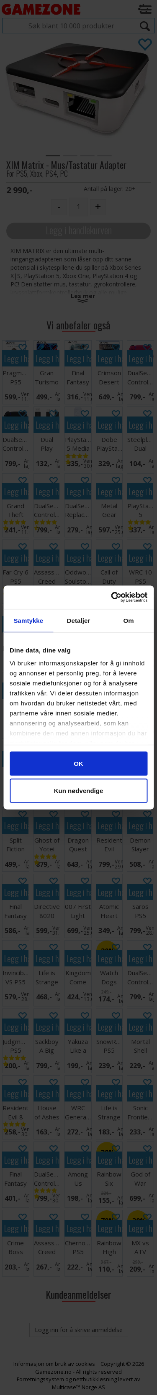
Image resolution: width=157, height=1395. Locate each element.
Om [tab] (129, 620)
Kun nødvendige (78, 790)
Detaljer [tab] (78, 620)
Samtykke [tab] (28, 620)
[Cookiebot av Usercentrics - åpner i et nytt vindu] (111, 597)
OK (78, 763)
